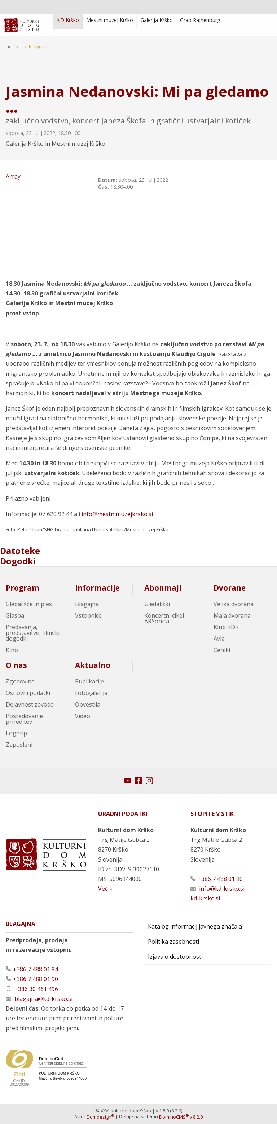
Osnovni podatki (28, 693)
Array (49, 220)
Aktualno (92, 665)
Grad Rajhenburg (200, 20)
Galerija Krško (156, 20)
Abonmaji (162, 588)
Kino (12, 650)
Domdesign (100, 1117)
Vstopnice (88, 616)
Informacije (97, 588)
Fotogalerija (91, 693)
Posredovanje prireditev (24, 719)
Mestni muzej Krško (109, 20)
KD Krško (68, 20)
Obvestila (87, 705)
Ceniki (222, 650)
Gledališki (157, 604)
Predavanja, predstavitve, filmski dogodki (33, 633)
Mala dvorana (232, 616)
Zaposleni (19, 745)
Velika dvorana (234, 604)
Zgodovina (20, 682)
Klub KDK (226, 627)
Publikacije (89, 682)
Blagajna (87, 604)
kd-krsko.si (205, 899)
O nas (16, 665)
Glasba (15, 616)
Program (22, 588)
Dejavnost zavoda (30, 705)
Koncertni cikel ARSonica (164, 619)
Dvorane (230, 588)
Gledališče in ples (29, 604)
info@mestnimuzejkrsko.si (117, 514)
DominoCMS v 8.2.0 (181, 1117)
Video (82, 716)
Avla (219, 639)
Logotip (16, 733)
